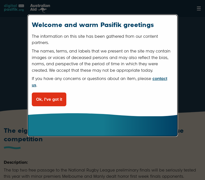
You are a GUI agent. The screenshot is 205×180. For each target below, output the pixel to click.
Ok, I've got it (49, 99)
